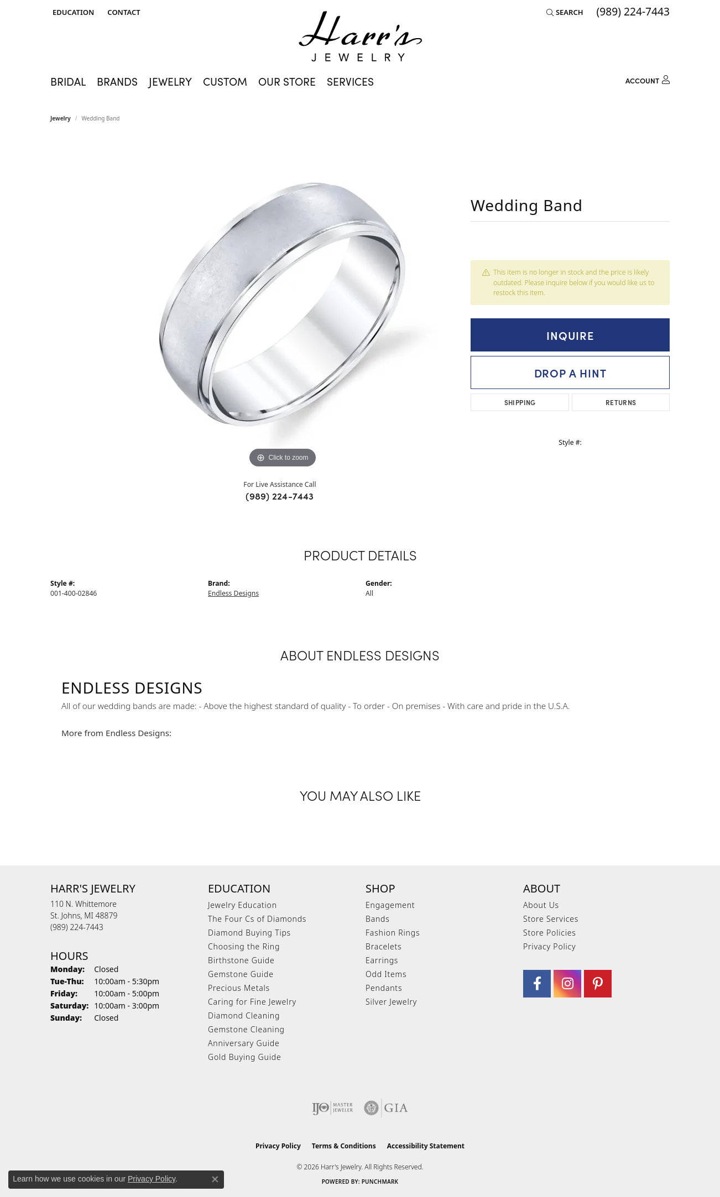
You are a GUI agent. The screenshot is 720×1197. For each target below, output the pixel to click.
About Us (541, 905)
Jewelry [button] (170, 81)
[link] (122, 12)
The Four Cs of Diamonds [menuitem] (257, 919)
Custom (225, 81)
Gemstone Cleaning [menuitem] (246, 1029)
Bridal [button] (68, 81)
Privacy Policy (549, 946)
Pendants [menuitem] (384, 988)
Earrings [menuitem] (382, 960)
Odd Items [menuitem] (386, 974)
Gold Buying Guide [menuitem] (244, 1057)
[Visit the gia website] (386, 1108)
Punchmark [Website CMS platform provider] (380, 1181)
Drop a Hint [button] (570, 372)
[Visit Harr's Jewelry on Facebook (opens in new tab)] (537, 984)
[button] (72, 12)
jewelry (60, 118)
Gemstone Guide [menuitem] (241, 974)
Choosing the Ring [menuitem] (244, 946)
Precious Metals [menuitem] (239, 988)
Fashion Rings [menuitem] (393, 932)
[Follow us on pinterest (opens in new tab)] (598, 984)
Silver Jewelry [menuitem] (391, 1001)
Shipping (520, 402)
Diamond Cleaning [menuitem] (244, 1015)
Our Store (287, 81)
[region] (282, 305)
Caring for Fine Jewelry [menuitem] (252, 1001)
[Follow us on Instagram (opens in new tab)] (567, 984)
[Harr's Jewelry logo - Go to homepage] (360, 36)
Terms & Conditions (344, 1146)
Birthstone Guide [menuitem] (241, 960)
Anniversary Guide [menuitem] (243, 1043)
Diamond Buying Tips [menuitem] (249, 932)
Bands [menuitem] (378, 919)
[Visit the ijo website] (332, 1108)
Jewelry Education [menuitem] (242, 905)
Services (350, 81)
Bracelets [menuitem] (383, 946)
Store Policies (549, 932)
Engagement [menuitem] (390, 905)
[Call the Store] (76, 927)
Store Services (550, 919)
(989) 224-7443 (280, 495)
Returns (621, 402)
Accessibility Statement (426, 1146)
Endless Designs (233, 593)
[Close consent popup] (215, 1179)
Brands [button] (117, 81)
